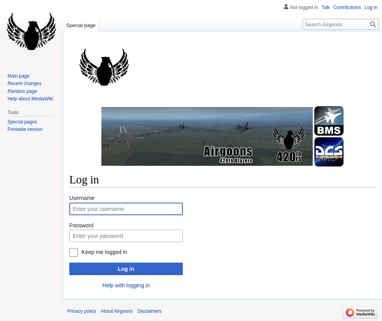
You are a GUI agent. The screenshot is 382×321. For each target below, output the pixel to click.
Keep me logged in (104, 252)
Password (81, 225)
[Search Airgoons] (341, 24)
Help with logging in (126, 285)
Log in (126, 269)
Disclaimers (149, 311)
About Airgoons (116, 311)
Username (82, 198)
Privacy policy (81, 311)
